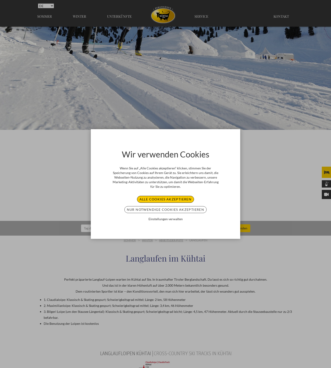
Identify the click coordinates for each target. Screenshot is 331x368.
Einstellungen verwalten (165, 219)
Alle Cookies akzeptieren (166, 199)
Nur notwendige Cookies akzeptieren (165, 209)
